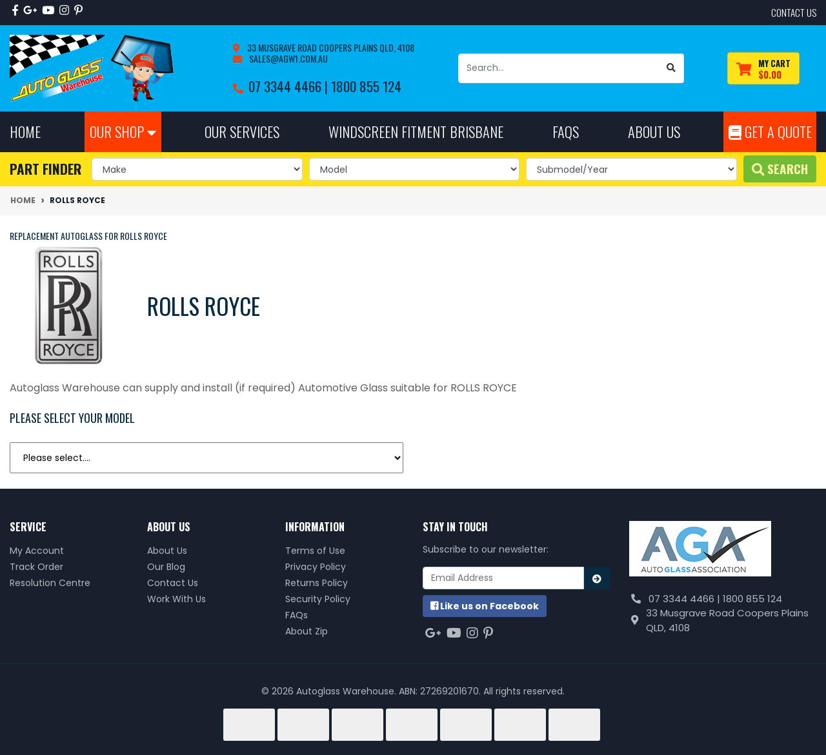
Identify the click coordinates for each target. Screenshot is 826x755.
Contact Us (172, 582)
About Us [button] (654, 131)
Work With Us (176, 599)
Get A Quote (770, 131)
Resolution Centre (50, 582)
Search (780, 168)
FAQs (296, 615)
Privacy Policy (315, 566)
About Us (167, 550)
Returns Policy (316, 582)
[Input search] (559, 68)
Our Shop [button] (123, 131)
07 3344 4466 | (289, 86)
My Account (37, 550)
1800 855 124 (366, 86)
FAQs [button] (565, 131)
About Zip (306, 631)
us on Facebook (484, 606)
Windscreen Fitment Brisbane (415, 131)
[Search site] (671, 68)
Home (25, 131)
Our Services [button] (242, 131)
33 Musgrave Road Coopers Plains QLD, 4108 (329, 47)
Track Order (36, 566)
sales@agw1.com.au (287, 58)
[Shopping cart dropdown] (763, 69)
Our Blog (166, 566)
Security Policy (317, 599)
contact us (793, 12)
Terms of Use (315, 550)
